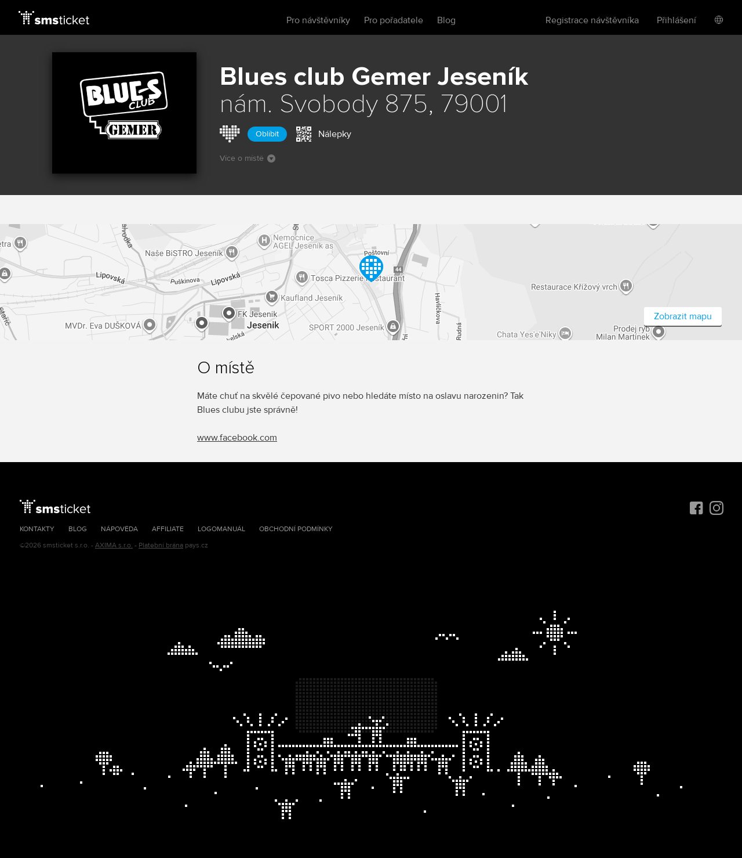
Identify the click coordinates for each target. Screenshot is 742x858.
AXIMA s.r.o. (114, 545)
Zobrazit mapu (683, 316)
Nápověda (119, 529)
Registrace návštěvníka (592, 20)
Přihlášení (676, 20)
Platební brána (161, 545)
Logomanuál (221, 529)
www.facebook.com (237, 438)
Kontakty (37, 529)
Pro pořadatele (393, 20)
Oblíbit (267, 134)
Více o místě (247, 158)
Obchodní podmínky (296, 529)
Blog (446, 20)
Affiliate (168, 529)
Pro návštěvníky (318, 20)
